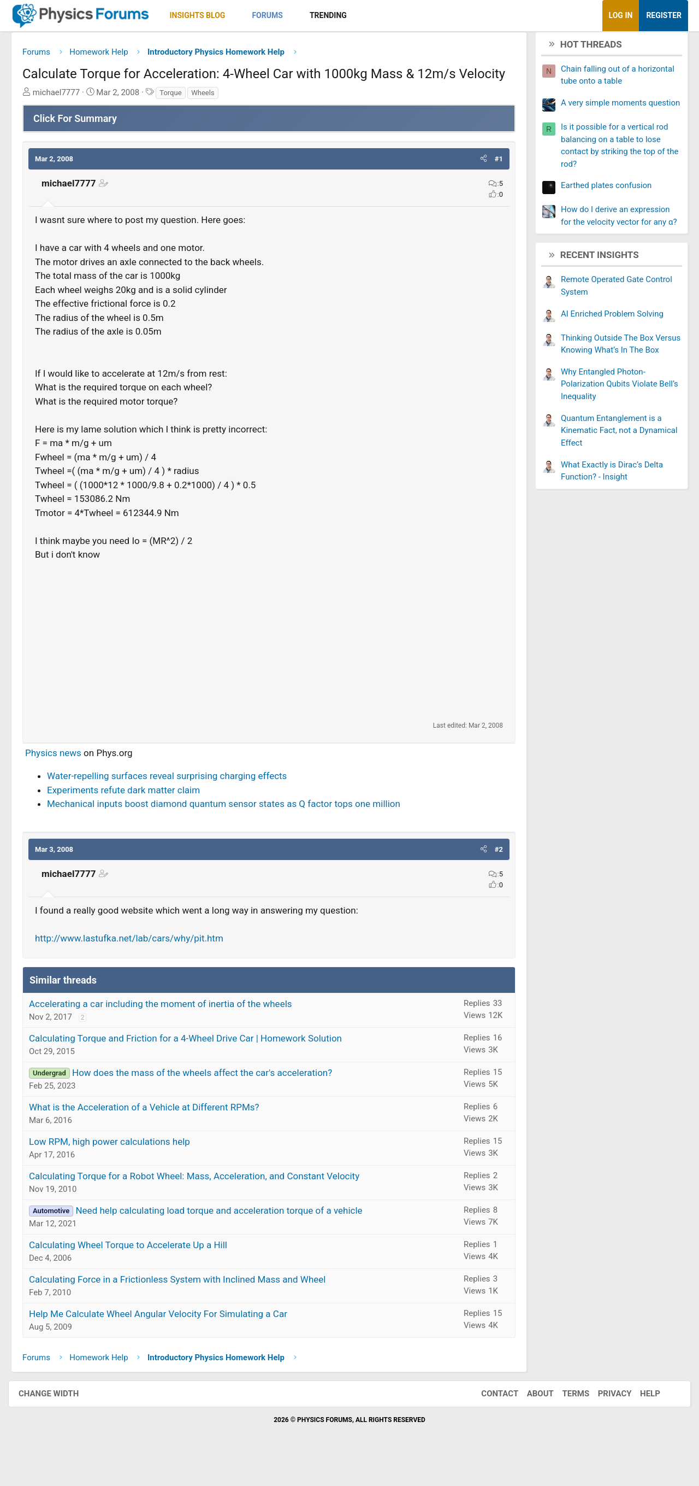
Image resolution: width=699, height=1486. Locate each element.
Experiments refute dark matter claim (131, 813)
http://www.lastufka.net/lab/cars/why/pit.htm (137, 962)
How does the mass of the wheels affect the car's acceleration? (210, 1096)
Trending (336, 15)
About (529, 1418)
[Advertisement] (269, 664)
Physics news (61, 776)
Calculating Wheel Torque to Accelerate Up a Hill (136, 1268)
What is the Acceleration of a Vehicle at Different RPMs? (152, 1130)
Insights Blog (206, 15)
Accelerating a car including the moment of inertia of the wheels (168, 1027)
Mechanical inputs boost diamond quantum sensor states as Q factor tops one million (231, 827)
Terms (564, 1418)
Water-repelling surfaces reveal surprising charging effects (175, 799)
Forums (275, 15)
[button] (243, 15)
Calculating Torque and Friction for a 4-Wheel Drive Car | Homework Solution (193, 1061)
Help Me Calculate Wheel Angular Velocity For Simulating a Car (166, 1337)
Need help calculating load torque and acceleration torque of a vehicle (227, 1233)
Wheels (210, 116)
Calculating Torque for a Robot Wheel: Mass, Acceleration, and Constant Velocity (202, 1199)
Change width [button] (59, 1418)
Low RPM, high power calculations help (117, 1165)
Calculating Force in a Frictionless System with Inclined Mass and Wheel (185, 1302)
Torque (178, 116)
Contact (488, 1418)
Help (639, 1418)
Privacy (604, 1418)
